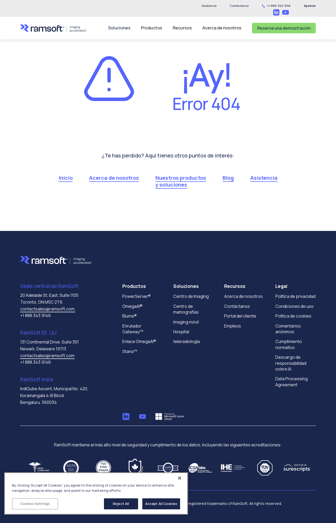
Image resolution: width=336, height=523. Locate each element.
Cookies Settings (35, 503)
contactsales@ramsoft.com (47, 309)
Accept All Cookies (161, 503)
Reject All (121, 503)
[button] (239, 5)
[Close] (179, 478)
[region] (96, 493)
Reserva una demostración (284, 28)
